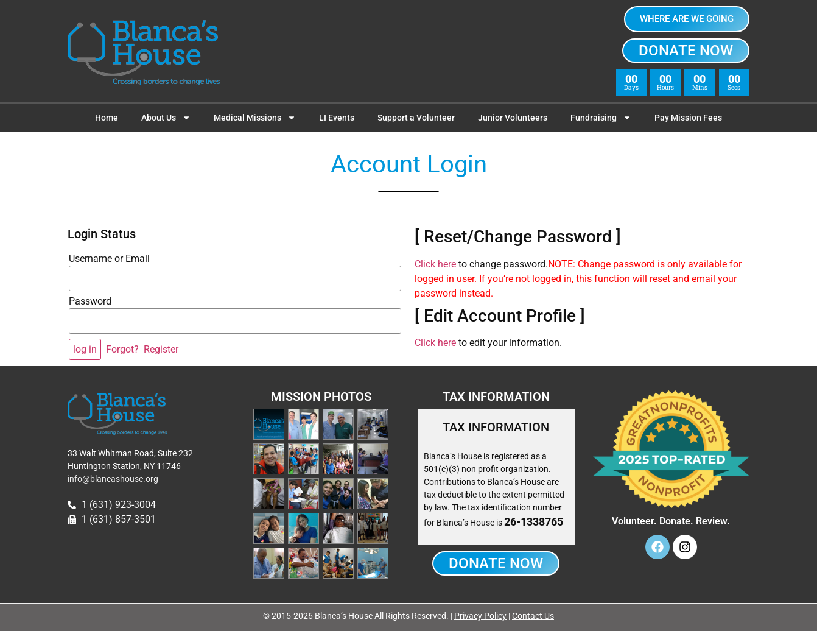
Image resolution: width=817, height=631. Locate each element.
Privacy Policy (480, 616)
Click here (435, 264)
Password (90, 301)
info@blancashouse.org (113, 479)
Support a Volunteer (416, 117)
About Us (166, 117)
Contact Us (533, 616)
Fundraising (600, 117)
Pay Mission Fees (688, 117)
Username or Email (109, 259)
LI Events (336, 117)
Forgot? (122, 349)
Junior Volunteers (512, 117)
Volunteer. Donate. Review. (671, 521)
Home (106, 117)
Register (161, 349)
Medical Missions (255, 117)
